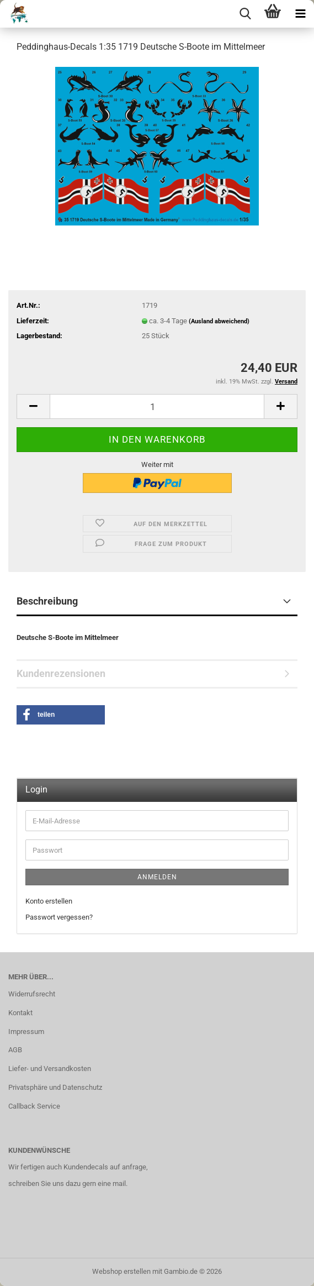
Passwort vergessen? (59, 917)
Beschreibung (47, 601)
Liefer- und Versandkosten (49, 1068)
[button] (33, 406)
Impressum (26, 1031)
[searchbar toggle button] (245, 14)
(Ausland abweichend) (219, 321)
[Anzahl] (157, 406)
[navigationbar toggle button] (300, 14)
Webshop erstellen (121, 1271)
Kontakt (20, 1013)
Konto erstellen (48, 901)
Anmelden (157, 877)
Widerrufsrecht (31, 994)
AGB (15, 1050)
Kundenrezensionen (61, 673)
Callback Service (34, 1106)
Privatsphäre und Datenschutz (55, 1087)
